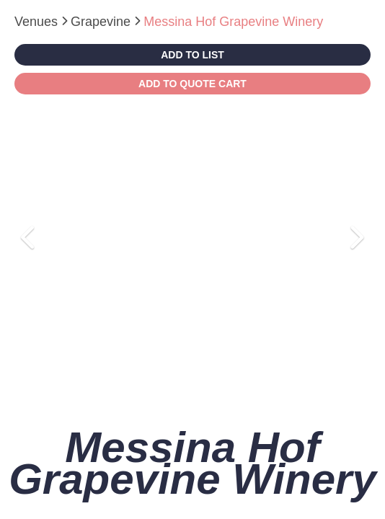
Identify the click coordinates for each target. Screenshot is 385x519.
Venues (37, 21)
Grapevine (102, 21)
